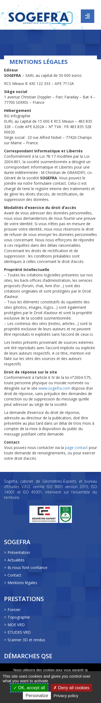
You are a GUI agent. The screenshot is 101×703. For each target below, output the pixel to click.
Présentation (19, 552)
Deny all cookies (71, 687)
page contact (76, 447)
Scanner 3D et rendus (26, 639)
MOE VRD (16, 624)
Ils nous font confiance (27, 567)
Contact (14, 575)
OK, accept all (29, 687)
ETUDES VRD (19, 632)
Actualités (16, 560)
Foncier (14, 609)
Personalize (37, 695)
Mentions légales (22, 582)
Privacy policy (66, 695)
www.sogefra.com (54, 388)
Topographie (19, 617)
